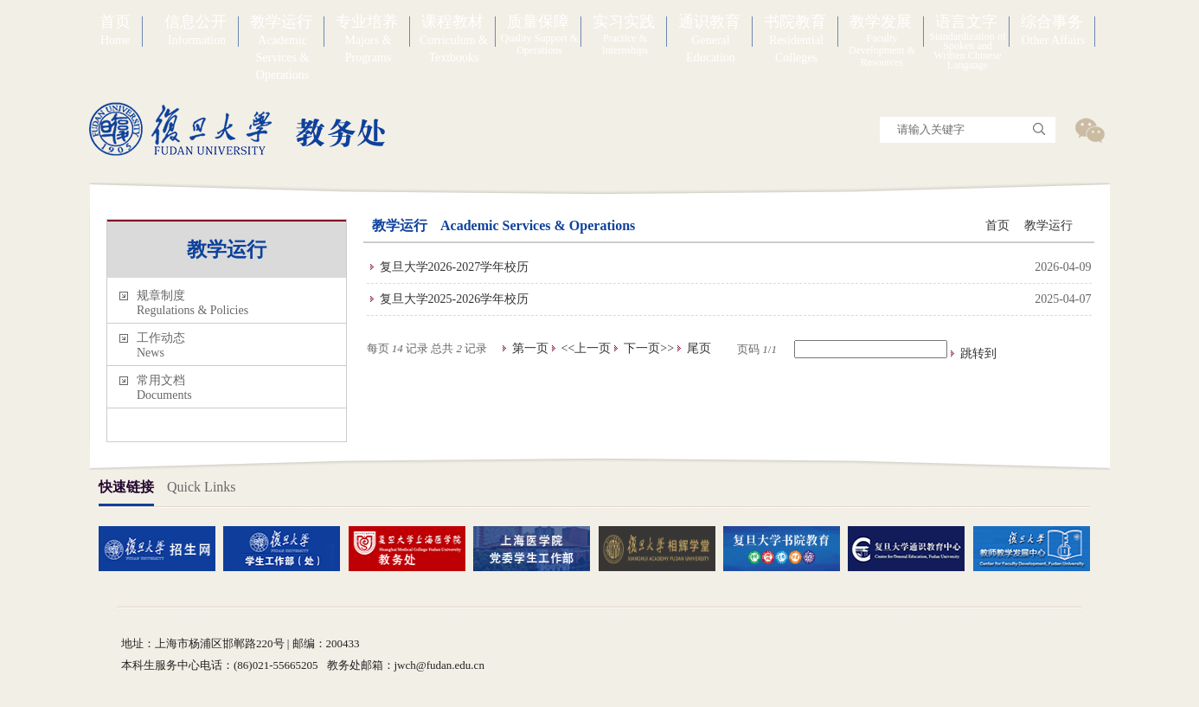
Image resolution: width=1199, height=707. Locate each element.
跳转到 (980, 353)
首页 (997, 225)
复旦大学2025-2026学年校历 (454, 298)
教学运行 (1048, 225)
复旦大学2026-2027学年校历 (454, 266)
